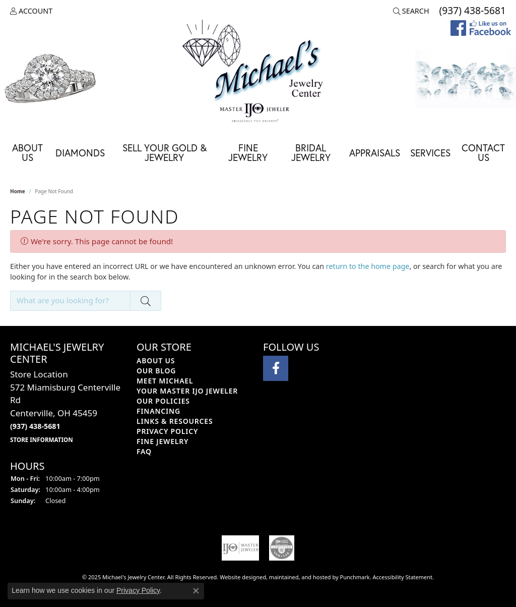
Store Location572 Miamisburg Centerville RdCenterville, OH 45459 (65, 406)
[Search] (411, 11)
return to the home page (368, 266)
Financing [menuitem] (158, 411)
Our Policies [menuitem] (163, 401)
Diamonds (80, 152)
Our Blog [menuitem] (156, 370)
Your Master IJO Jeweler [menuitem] (187, 391)
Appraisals (374, 152)
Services (430, 152)
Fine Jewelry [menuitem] (162, 441)
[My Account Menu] (31, 11)
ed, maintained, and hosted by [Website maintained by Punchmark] (300, 577)
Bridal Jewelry (311, 152)
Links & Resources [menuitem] (175, 421)
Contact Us (483, 152)
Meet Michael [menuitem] (165, 380)
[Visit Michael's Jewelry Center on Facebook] (275, 368)
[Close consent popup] (196, 591)
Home (17, 191)
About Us (27, 152)
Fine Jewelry (248, 152)
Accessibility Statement (403, 577)
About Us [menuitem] (156, 360)
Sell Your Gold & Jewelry (164, 152)
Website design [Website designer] (240, 577)
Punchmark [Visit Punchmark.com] (355, 577)
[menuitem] (240, 548)
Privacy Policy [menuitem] (167, 431)
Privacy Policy (138, 590)
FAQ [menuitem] (144, 451)
